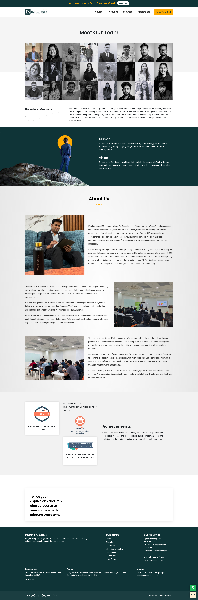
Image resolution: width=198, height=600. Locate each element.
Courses (99, 12)
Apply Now (123, 3)
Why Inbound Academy (115, 549)
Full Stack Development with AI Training (155, 546)
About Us (109, 542)
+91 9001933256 (35, 580)
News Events (111, 559)
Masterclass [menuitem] (144, 12)
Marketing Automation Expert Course (155, 552)
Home (108, 539)
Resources (127, 12)
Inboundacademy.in (166, 595)
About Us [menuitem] (113, 12)
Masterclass (111, 556)
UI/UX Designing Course (153, 560)
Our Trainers (111, 552)
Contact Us (110, 546)
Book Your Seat (163, 12)
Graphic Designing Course (154, 557)
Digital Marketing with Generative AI (152, 540)
